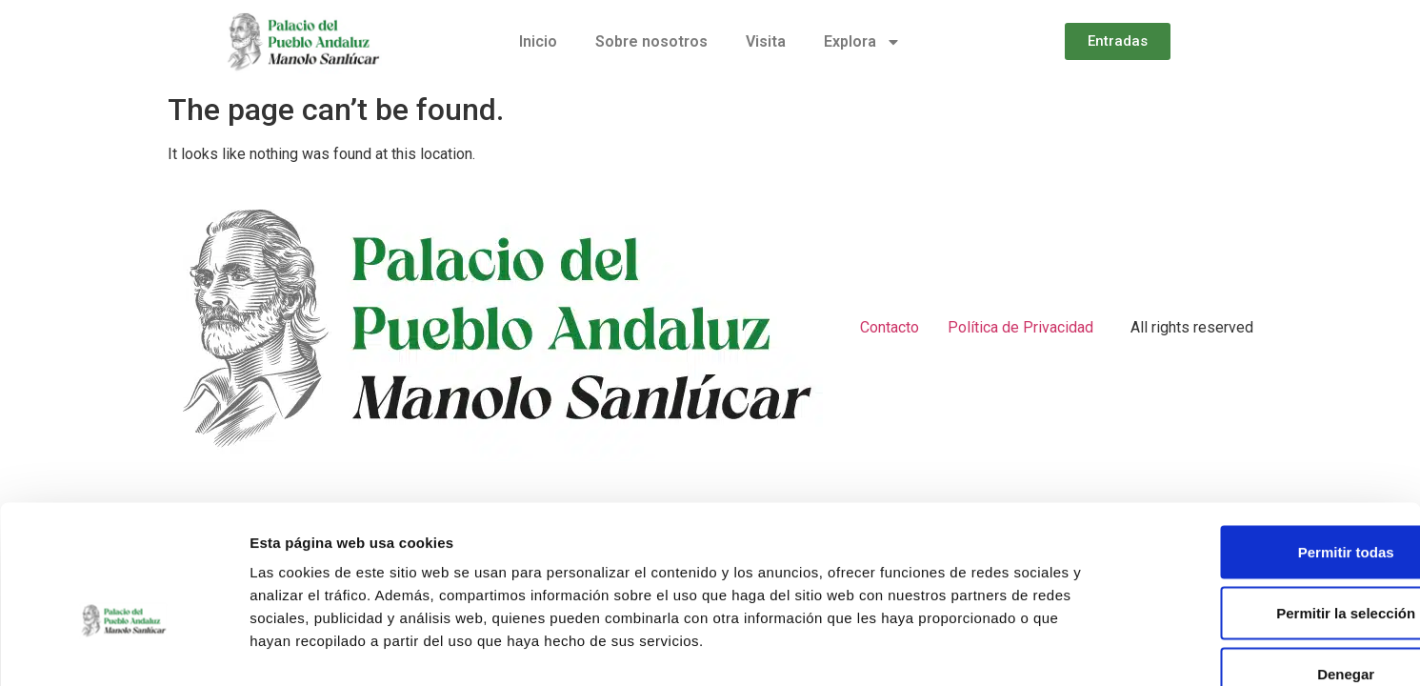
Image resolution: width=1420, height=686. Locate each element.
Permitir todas (1261, 439)
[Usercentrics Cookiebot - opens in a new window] (123, 649)
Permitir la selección (1260, 500)
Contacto (889, 327)
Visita (766, 41)
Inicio (538, 41)
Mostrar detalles (1031, 648)
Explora (862, 42)
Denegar (1261, 561)
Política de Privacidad (1020, 327)
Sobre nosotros (651, 41)
